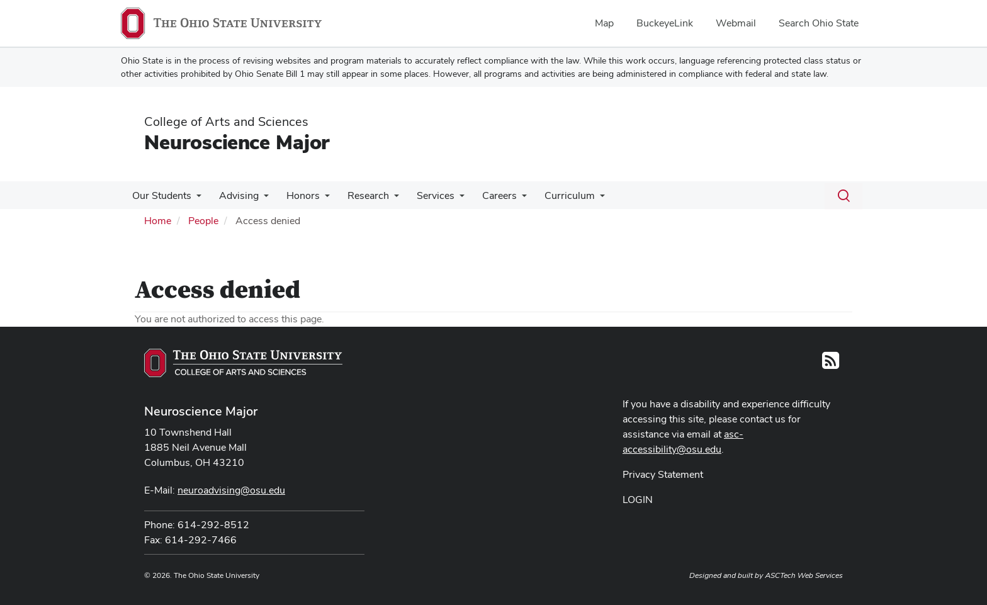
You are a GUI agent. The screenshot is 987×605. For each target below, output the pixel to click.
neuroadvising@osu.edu (231, 490)
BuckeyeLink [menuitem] (664, 23)
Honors (296, 195)
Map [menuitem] (604, 23)
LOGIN (638, 499)
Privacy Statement (663, 474)
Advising (235, 195)
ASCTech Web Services (804, 575)
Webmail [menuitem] (736, 23)
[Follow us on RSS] (830, 364)
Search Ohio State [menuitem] (819, 23)
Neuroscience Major (236, 142)
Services (424, 195)
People (203, 220)
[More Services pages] (448, 199)
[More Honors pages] (318, 199)
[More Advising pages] (260, 199)
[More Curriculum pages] (583, 199)
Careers (485, 195)
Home (157, 220)
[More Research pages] (385, 199)
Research (359, 195)
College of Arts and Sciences (226, 121)
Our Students (160, 195)
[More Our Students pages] (195, 199)
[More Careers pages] (508, 199)
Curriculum (553, 195)
